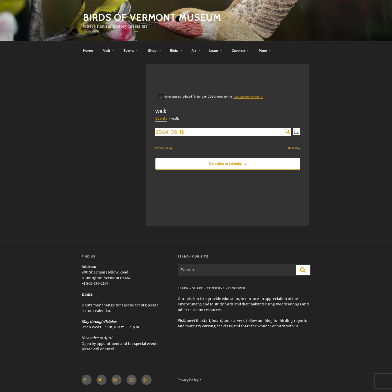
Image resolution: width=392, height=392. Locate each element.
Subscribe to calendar (225, 163)
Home (88, 50)
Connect (241, 50)
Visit (109, 50)
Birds (176, 50)
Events (131, 50)
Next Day (294, 148)
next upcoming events (248, 96)
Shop (155, 50)
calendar (102, 310)
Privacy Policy (188, 380)
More (265, 50)
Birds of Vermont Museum (152, 17)
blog (269, 320)
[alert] (227, 97)
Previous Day (163, 148)
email (109, 349)
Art (196, 50)
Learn (216, 50)
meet (190, 320)
